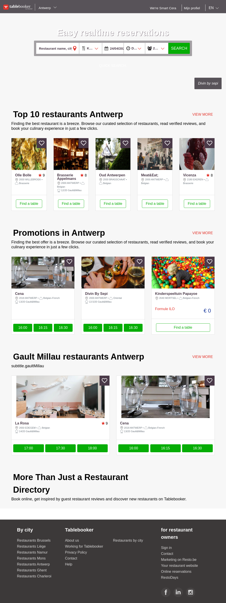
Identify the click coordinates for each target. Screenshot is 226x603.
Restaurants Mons (31, 558)
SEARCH (179, 48)
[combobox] (215, 7)
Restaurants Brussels (34, 540)
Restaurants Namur (32, 552)
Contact (71, 558)
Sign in (166, 548)
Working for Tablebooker (84, 546)
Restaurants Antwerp (33, 564)
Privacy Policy (76, 552)
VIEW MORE (202, 114)
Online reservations (176, 571)
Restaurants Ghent (32, 570)
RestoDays (169, 577)
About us (72, 540)
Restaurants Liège (31, 546)
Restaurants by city (128, 540)
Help (68, 564)
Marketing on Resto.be (179, 560)
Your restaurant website (179, 565)
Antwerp (48, 8)
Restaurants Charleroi (34, 576)
